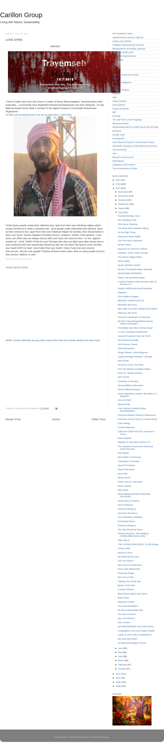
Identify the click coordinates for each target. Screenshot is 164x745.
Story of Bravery (125, 505)
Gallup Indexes (119, 101)
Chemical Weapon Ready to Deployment (137, 415)
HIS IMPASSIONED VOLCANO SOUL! (136, 626)
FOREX (116, 93)
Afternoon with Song (127, 313)
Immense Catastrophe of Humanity (134, 317)
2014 (118, 180)
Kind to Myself (124, 438)
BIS (114, 71)
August (121, 208)
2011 (118, 674)
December (123, 192)
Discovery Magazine (122, 82)
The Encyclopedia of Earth (124, 168)
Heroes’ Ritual (124, 244)
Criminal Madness (126, 427)
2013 (118, 184)
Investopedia (118, 138)
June (120, 648)
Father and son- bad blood (130, 482)
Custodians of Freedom (129, 461)
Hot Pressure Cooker (127, 344)
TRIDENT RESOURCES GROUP (128, 45)
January (122, 669)
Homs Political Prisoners (129, 389)
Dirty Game (123, 490)
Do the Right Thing (126, 232)
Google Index (118, 135)
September (123, 204)
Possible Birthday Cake (129, 216)
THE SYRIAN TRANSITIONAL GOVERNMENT (132, 409)
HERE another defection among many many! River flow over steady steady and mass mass (53, 340)
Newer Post (13, 419)
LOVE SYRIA (124, 548)
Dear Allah (122, 473)
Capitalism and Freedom (123, 165)
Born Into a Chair (126, 577)
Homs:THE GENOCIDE (129, 569)
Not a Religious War (127, 220)
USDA (115, 63)
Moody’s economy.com (123, 157)
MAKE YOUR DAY (126, 585)
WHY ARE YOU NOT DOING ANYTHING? (138, 309)
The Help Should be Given (130, 529)
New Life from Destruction (130, 565)
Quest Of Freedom (126, 465)
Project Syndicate (120, 108)
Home (56, 419)
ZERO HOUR (124, 478)
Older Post (98, 419)
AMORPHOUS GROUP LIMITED (128, 37)
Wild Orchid (123, 361)
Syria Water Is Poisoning (129, 457)
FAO (114, 67)
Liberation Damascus (128, 513)
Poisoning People (126, 573)
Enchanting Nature (126, 521)
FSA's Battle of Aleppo (128, 296)
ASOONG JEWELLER (122, 52)
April (120, 656)
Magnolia (122, 292)
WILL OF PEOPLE (126, 618)
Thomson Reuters (120, 90)
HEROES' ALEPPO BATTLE (131, 300)
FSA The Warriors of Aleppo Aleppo (134, 369)
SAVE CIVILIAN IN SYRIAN (125, 75)
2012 (118, 188)
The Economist (119, 150)
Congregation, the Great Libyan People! (136, 631)
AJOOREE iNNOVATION (124, 56)
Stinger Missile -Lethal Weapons (133, 352)
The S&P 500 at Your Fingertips (127, 120)
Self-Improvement (126, 348)
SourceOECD (118, 105)
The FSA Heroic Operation (130, 240)
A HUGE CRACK (126, 589)
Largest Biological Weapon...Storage (135, 356)
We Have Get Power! (128, 639)
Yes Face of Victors (127, 614)
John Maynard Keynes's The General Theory (133, 142)
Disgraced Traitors (126, 602)
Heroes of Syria (125, 552)
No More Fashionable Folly (130, 610)
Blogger (105, 737)
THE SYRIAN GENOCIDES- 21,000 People (138, 544)
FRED (115, 86)
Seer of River (124, 622)
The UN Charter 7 (126, 561)
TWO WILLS (124, 540)
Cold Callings (124, 423)
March (121, 660)
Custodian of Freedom (128, 381)
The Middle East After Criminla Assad (135, 328)
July (120, 212)
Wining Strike (124, 404)
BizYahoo (116, 131)
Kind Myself (123, 453)
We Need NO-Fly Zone (128, 557)
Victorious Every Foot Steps (131, 365)
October (122, 200)
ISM (114, 97)
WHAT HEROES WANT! (129, 265)
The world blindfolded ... (129, 606)
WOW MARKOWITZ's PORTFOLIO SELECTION (135, 127)
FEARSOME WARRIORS (130, 273)
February (122, 664)
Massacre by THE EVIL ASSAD (132, 249)
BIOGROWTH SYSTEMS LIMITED (128, 49)
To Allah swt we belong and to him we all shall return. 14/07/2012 (39, 115)
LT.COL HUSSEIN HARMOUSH (133, 332)
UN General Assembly (128, 340)
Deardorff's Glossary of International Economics (134, 146)
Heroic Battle (124, 261)
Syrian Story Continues (128, 501)
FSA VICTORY (125, 400)
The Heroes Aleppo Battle (130, 257)
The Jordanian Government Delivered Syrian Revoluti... (135, 447)
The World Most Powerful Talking (133, 228)
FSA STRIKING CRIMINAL (130, 517)
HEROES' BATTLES (127, 305)
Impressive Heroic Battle (129, 236)
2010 (118, 678)
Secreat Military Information (130, 385)
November (123, 196)
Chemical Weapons (127, 509)
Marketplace (118, 161)
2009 (118, 682)
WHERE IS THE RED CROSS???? (134, 442)
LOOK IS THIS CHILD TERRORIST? (135, 635)
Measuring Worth (120, 123)
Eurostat (116, 116)
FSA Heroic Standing (127, 224)
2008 (118, 686)
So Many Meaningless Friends (132, 643)
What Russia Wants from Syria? (133, 594)
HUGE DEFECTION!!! (17, 267)
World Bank (117, 60)
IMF (114, 112)
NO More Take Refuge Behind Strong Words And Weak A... (135, 322)
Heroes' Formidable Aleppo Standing (135, 269)
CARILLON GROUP (121, 41)
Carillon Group (21, 15)
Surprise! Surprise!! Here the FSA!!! (134, 336)
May (120, 652)
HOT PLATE (123, 377)
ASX (114, 153)
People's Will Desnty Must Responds (135, 288)
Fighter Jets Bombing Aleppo (131, 277)
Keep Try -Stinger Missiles (130, 373)
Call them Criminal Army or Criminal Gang (137, 419)
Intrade (115, 78)
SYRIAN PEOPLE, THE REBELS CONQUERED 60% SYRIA (133, 534)
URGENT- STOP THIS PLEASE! (133, 253)
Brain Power (123, 598)
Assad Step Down (126, 469)
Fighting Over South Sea (129, 581)
